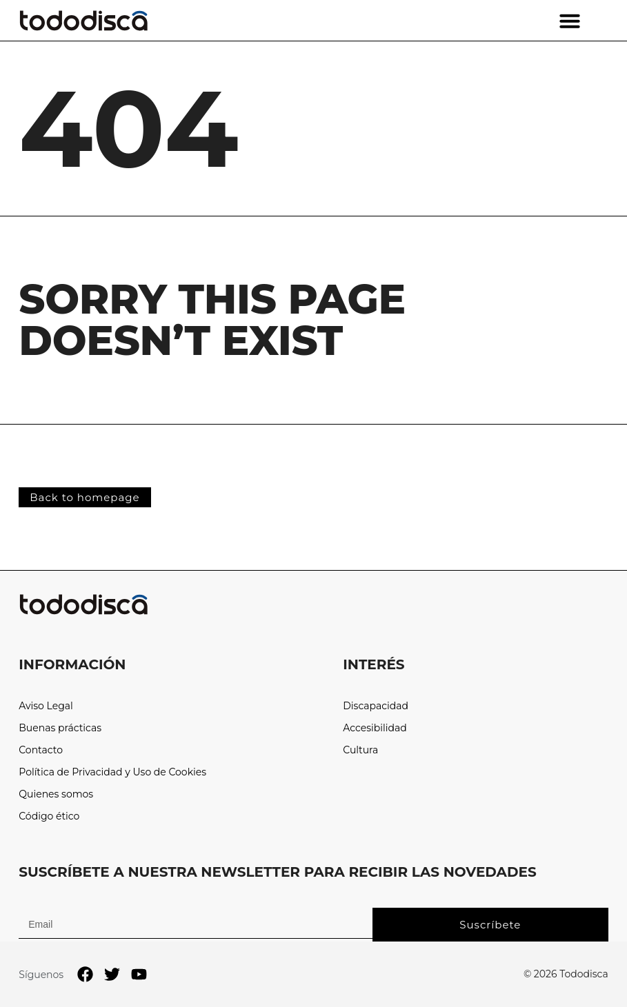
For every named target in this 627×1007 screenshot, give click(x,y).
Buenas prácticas (60, 728)
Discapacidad (375, 706)
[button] (569, 20)
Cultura (360, 750)
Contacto (41, 750)
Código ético (49, 816)
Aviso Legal (46, 706)
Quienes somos (56, 794)
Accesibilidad (375, 728)
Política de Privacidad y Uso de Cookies (112, 772)
